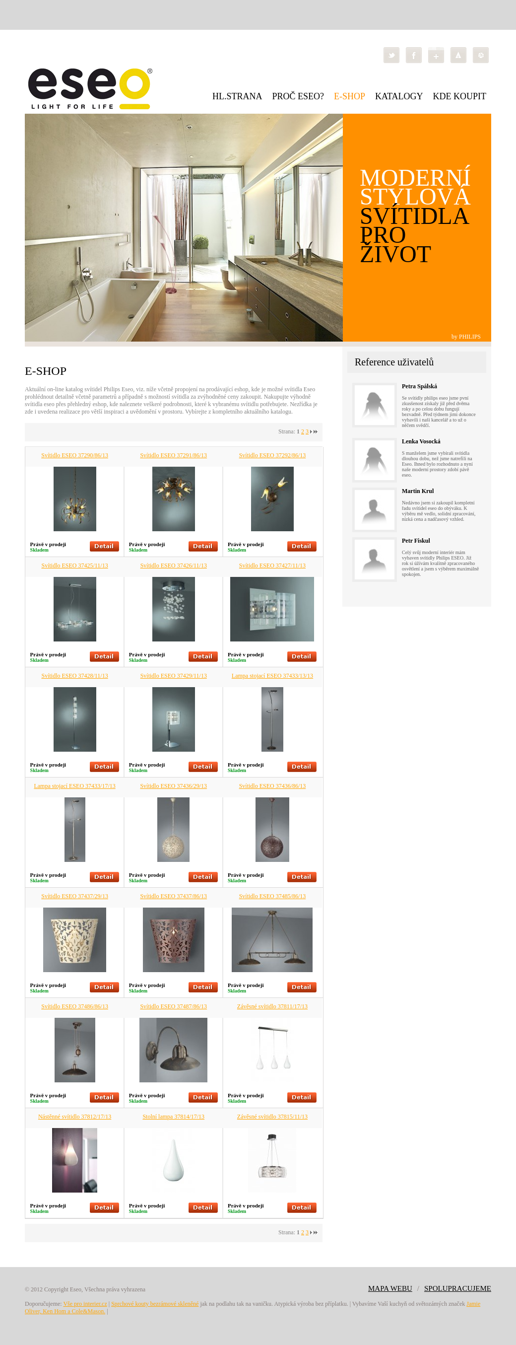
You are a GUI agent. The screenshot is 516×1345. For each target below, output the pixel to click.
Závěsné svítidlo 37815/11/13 (272, 1116)
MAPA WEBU (390, 1288)
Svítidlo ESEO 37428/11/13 (74, 675)
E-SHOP (349, 96)
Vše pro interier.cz (85, 1303)
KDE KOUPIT (460, 96)
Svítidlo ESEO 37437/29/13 (74, 896)
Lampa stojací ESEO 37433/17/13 (74, 785)
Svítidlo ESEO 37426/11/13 (173, 565)
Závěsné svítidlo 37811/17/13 (272, 1006)
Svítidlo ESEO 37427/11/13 (272, 565)
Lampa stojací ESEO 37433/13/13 (272, 675)
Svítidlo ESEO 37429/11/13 (173, 675)
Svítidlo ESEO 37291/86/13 (173, 455)
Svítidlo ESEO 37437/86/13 (173, 896)
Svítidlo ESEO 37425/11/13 (74, 565)
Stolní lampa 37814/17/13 (173, 1116)
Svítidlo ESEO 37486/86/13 (74, 1006)
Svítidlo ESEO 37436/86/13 (272, 785)
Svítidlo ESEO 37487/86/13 (173, 1006)
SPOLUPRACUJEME (457, 1288)
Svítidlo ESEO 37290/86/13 (74, 455)
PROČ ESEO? (298, 96)
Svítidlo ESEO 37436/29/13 (173, 785)
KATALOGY (399, 96)
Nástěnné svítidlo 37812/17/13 (74, 1116)
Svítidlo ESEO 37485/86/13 (272, 896)
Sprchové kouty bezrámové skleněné (154, 1303)
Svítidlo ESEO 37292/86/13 (272, 455)
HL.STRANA (237, 96)
